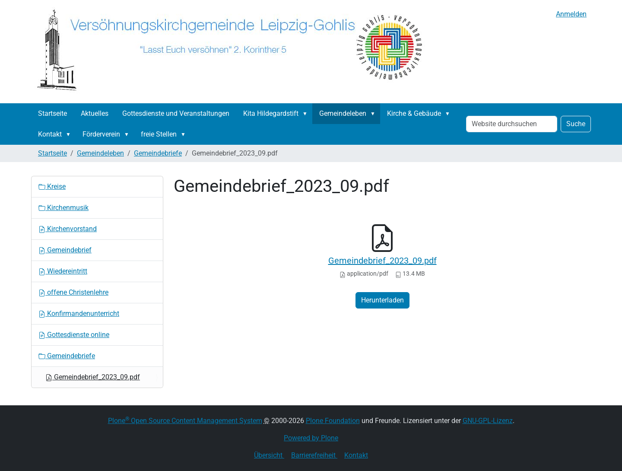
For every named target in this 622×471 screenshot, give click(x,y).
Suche (575, 124)
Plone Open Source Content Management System (185, 421)
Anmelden (571, 14)
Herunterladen (382, 300)
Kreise (52, 186)
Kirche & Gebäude (414, 113)
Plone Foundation (333, 421)
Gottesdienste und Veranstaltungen (175, 113)
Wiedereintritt (62, 271)
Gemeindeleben (342, 113)
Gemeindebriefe (158, 153)
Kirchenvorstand (67, 229)
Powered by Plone (311, 438)
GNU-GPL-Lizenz (488, 421)
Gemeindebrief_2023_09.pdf (382, 260)
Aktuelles (94, 113)
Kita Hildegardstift (270, 113)
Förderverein (101, 134)
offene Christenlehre (73, 292)
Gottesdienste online (73, 335)
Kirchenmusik (63, 208)
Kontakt (50, 134)
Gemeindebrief (65, 250)
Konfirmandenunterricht (78, 313)
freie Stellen (159, 134)
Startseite (52, 113)
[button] (306, 113)
